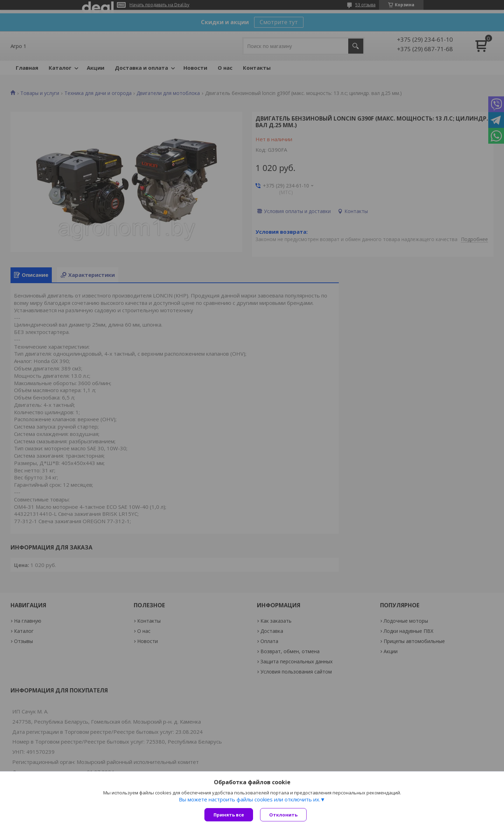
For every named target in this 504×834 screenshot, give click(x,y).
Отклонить (283, 815)
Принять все (229, 815)
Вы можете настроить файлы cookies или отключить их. (249, 799)
